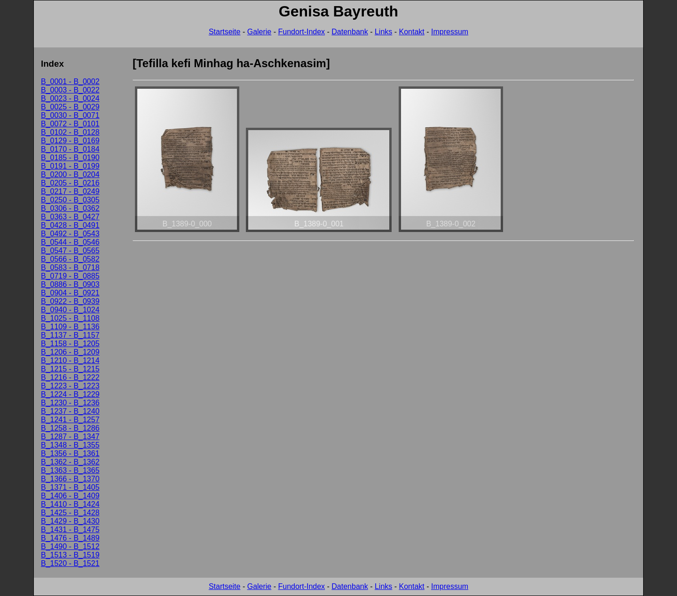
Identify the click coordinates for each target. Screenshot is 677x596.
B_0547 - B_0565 (70, 251)
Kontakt (412, 32)
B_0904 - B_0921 (70, 293)
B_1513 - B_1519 (70, 555)
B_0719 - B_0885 (70, 276)
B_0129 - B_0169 (70, 141)
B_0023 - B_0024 (70, 98)
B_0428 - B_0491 (70, 225)
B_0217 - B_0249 (70, 191)
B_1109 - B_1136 (70, 327)
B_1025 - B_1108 (70, 318)
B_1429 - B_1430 (70, 521)
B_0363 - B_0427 (70, 217)
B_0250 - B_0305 (70, 200)
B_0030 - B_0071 (70, 115)
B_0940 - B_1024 (70, 310)
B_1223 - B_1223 (70, 386)
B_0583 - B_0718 (70, 267)
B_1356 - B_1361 (70, 453)
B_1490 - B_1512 (70, 546)
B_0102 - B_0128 (70, 132)
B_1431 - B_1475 (70, 530)
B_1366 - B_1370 (70, 479)
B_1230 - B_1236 (70, 403)
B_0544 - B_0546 (70, 242)
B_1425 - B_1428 (70, 513)
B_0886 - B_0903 (70, 284)
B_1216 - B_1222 (70, 377)
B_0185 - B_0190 (70, 158)
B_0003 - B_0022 (70, 90)
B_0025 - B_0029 (70, 107)
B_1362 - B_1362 (70, 462)
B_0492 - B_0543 (70, 234)
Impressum (449, 32)
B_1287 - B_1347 (70, 437)
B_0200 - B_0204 (70, 174)
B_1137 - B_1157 (70, 335)
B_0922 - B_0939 (70, 301)
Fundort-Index (301, 32)
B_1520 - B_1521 (70, 563)
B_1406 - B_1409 (70, 496)
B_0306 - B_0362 (70, 208)
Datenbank (349, 32)
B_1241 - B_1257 (70, 420)
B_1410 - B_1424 (70, 504)
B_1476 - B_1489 (70, 538)
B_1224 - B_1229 (70, 394)
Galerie (259, 32)
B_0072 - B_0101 (70, 124)
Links (383, 32)
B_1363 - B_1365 (70, 470)
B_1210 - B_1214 (70, 360)
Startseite (225, 32)
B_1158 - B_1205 (70, 344)
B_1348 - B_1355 (70, 445)
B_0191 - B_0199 (70, 166)
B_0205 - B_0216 (70, 183)
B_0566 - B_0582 (70, 259)
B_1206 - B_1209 (70, 352)
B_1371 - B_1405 (70, 487)
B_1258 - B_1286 (70, 428)
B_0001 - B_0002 (70, 81)
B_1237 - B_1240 (70, 411)
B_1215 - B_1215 (70, 369)
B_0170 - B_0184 (70, 149)
